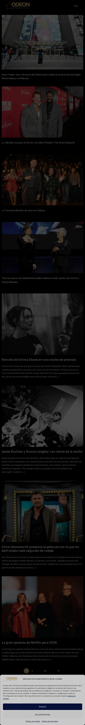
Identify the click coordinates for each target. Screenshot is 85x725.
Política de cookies (33, 721)
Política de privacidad (50, 721)
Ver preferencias (42, 715)
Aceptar (42, 707)
